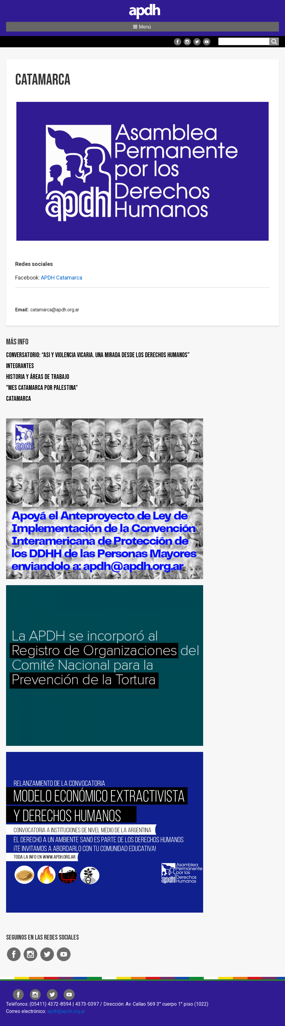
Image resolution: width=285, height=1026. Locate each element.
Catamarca (18, 399)
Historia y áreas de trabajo (37, 377)
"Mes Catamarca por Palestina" (42, 388)
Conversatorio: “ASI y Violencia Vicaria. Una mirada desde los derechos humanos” (97, 355)
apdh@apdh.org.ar (66, 1011)
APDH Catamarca (61, 277)
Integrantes (20, 366)
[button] (142, 27)
